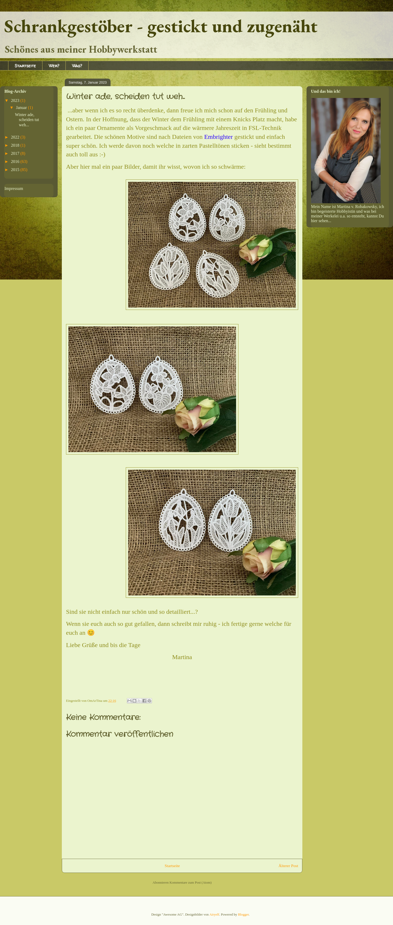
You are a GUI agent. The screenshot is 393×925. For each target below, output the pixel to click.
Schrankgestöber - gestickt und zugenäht (161, 26)
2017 (15, 153)
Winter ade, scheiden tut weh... (27, 119)
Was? (77, 66)
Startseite (25, 66)
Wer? (54, 66)
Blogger (243, 914)
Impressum (13, 188)
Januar (22, 107)
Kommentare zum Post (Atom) (191, 882)
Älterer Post (288, 865)
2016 (15, 161)
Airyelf (214, 914)
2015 (15, 169)
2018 (15, 145)
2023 (15, 100)
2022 (15, 137)
